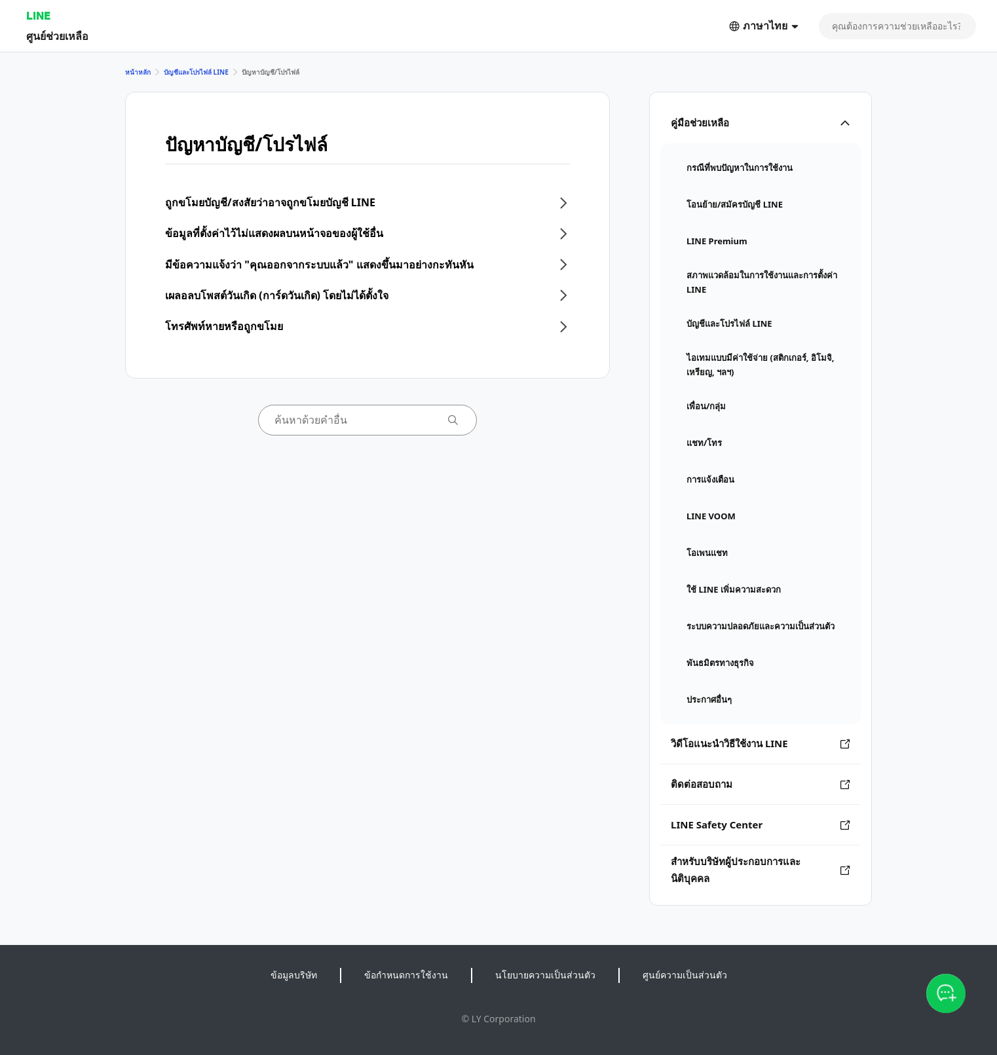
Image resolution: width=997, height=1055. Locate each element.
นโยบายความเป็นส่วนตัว (545, 975)
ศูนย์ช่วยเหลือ (57, 36)
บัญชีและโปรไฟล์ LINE (196, 72)
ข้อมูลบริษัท (294, 975)
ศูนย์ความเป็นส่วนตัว (685, 975)
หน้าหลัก (138, 72)
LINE (38, 15)
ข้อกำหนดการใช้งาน (406, 975)
